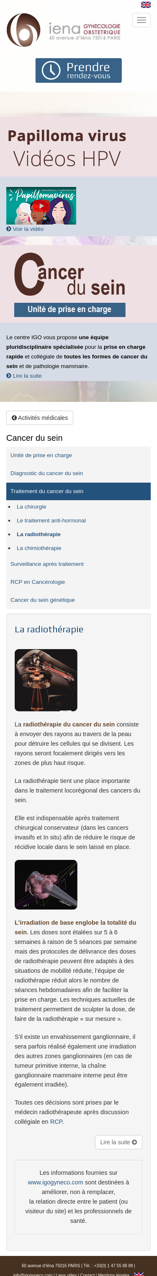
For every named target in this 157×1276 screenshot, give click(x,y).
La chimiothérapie (39, 548)
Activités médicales (40, 417)
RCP (56, 1121)
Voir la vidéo (25, 229)
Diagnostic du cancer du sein (46, 473)
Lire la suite (24, 376)
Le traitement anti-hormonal (51, 520)
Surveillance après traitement (47, 564)
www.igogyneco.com (55, 1182)
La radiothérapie (39, 534)
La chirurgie (31, 507)
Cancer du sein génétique (42, 600)
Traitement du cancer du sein (46, 491)
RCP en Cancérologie (37, 582)
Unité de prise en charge (41, 455)
